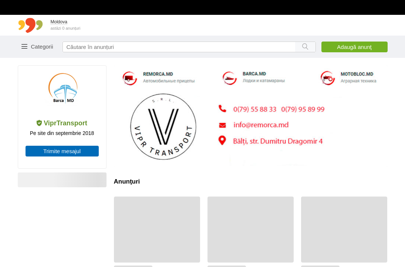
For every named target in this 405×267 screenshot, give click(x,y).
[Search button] (305, 47)
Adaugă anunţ (354, 47)
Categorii (42, 46)
